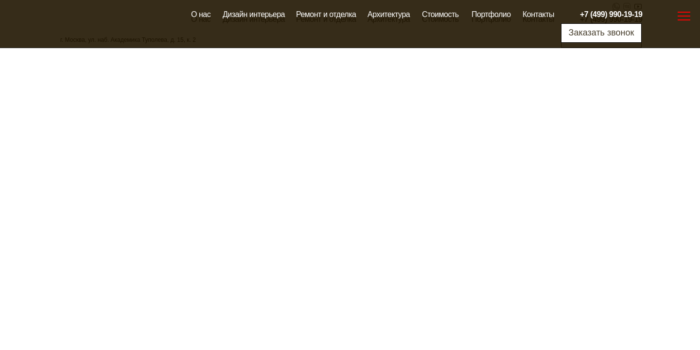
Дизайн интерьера (254, 14)
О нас (200, 14)
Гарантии (223, 206)
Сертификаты (230, 221)
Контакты (538, 14)
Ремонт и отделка (326, 14)
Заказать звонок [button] (601, 32)
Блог (364, 221)
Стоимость (440, 14)
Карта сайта (309, 206)
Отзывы (221, 177)
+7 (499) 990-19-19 (611, 14)
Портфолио (491, 14)
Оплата (220, 192)
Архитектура (389, 14)
